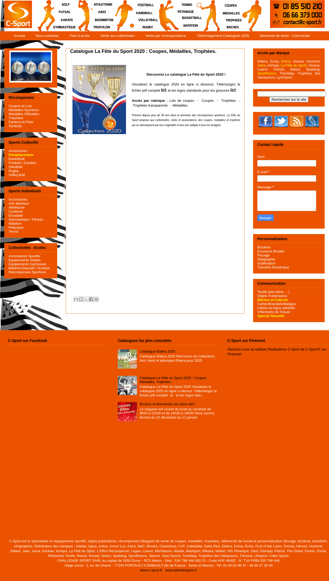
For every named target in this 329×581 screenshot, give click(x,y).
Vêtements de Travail (273, 312)
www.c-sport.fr (151, 570)
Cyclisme (16, 211)
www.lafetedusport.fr (181, 570)
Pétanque (16, 227)
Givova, (299, 61)
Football (15, 163)
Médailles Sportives (24, 110)
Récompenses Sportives (27, 272)
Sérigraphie (266, 259)
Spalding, (313, 69)
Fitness (37, 219)
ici (163, 90)
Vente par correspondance (165, 36)
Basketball (17, 159)
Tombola (15, 126)
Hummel (313, 61)
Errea (274, 61)
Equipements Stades (25, 260)
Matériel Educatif (22, 268)
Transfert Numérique (273, 267)
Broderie (263, 247)
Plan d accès (80, 36)
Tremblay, (287, 73)
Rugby (14, 171)
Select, (295, 69)
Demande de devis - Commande (285, 36)
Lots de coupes (181, 101)
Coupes (208, 101)
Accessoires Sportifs (24, 256)
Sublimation (266, 263)
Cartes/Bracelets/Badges (276, 304)
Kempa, (274, 65)
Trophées (228, 101)
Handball (15, 167)
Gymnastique (19, 219)
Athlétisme (17, 207)
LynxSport (284, 77)
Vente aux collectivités (117, 36)
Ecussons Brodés (270, 251)
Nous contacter (47, 36)
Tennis (14, 231)
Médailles (180, 105)
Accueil (19, 36)
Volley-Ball (17, 175)
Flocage (263, 255)
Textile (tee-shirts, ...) (273, 292)
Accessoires (18, 151)
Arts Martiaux (19, 203)
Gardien (30, 163)
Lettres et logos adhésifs (276, 308)
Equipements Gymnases (28, 264)
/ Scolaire (42, 268)
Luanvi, (263, 69)
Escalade (16, 215)
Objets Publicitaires (272, 296)
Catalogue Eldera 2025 (157, 351)
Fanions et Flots (21, 122)
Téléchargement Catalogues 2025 (223, 36)
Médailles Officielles (24, 114)
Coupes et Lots (20, 106)
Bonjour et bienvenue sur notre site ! (168, 404)
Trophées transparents (150, 105)
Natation (15, 223)
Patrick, (279, 69)
